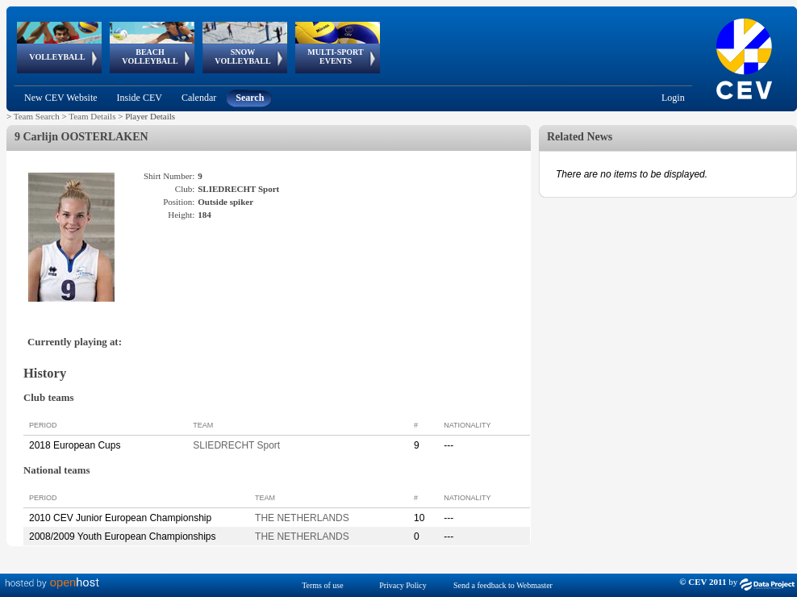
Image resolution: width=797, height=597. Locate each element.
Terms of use (323, 585)
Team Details (92, 116)
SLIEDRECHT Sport (236, 445)
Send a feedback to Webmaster (503, 585)
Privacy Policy (403, 585)
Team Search (37, 116)
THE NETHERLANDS (302, 518)
